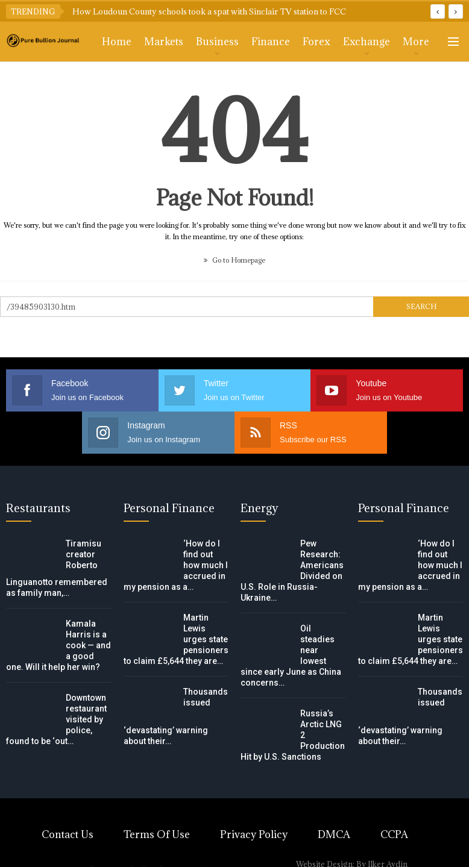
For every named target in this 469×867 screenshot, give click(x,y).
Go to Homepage (234, 259)
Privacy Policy (254, 834)
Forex (316, 41)
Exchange (366, 41)
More (416, 41)
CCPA (394, 834)
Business (217, 41)
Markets (163, 41)
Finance (270, 41)
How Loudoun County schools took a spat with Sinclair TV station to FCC (209, 11)
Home (116, 41)
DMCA (334, 834)
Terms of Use (157, 834)
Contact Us (67, 834)
